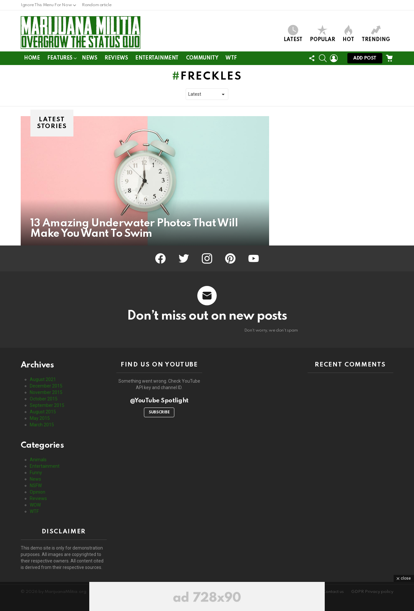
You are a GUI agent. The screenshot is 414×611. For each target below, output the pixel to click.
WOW (35, 504)
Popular (322, 33)
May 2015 (40, 418)
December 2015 (46, 385)
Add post (364, 59)
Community (202, 58)
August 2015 (43, 411)
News (89, 58)
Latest (293, 33)
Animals (38, 459)
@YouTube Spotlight (159, 401)
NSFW (36, 485)
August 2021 (43, 379)
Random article (96, 5)
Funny (36, 472)
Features (59, 59)
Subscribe (159, 412)
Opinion (37, 492)
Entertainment (157, 58)
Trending (376, 33)
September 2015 (47, 405)
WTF (231, 58)
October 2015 (44, 398)
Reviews (116, 58)
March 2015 (42, 424)
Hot (348, 33)
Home (32, 58)
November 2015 (46, 392)
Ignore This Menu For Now (46, 6)
